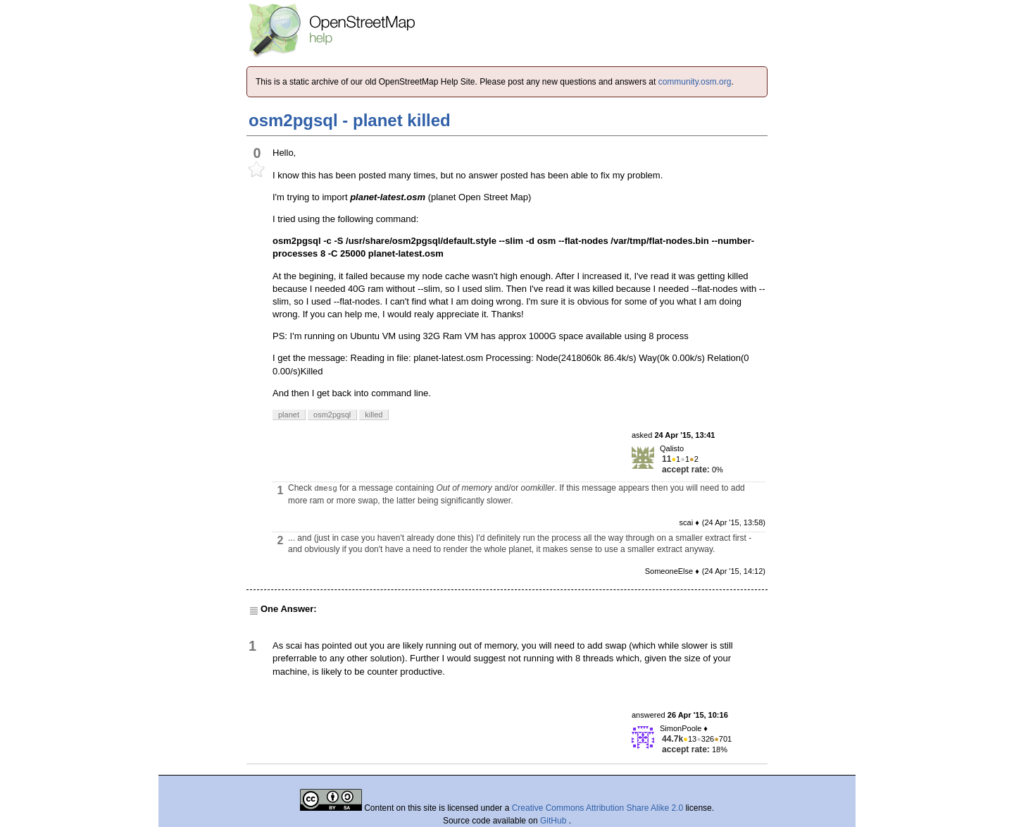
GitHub (554, 821)
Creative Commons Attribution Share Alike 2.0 (597, 808)
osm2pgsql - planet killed (350, 120)
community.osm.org (695, 82)
